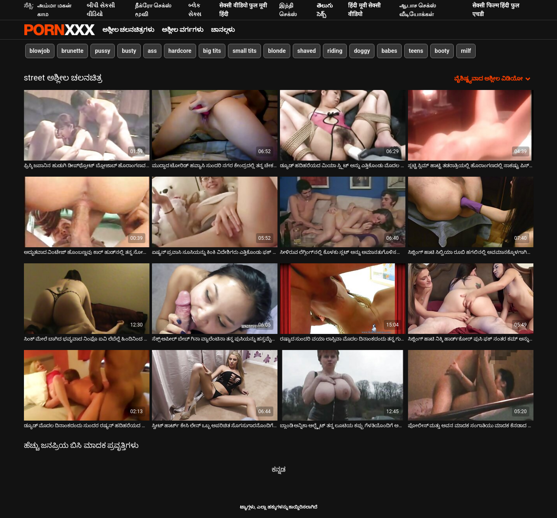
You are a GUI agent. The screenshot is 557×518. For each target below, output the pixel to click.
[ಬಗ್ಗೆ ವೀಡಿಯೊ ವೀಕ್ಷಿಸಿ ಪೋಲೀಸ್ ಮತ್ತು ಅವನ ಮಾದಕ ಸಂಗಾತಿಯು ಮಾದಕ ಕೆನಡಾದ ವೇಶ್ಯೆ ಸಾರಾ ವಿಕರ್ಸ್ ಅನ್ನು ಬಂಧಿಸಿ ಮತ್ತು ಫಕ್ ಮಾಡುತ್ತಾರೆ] (470, 385)
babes (389, 50)
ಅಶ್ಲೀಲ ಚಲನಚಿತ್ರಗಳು (128, 29)
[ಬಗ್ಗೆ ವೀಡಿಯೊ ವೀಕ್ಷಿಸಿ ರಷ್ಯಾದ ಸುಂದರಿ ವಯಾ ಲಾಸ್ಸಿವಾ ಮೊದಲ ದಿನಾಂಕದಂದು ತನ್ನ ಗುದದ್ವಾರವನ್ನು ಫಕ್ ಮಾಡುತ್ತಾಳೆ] (342, 298)
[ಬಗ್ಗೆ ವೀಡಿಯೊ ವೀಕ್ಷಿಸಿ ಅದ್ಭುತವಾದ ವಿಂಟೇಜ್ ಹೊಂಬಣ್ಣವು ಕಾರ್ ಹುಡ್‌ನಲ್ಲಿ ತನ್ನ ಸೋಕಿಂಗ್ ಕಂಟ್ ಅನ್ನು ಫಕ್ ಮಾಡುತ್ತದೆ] (86, 212)
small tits (244, 50)
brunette (72, 50)
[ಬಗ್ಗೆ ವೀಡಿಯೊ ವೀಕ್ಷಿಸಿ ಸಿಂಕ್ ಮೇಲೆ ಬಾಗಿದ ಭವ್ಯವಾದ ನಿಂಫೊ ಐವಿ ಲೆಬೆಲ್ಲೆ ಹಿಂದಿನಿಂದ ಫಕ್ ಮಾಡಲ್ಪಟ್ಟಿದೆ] (86, 298)
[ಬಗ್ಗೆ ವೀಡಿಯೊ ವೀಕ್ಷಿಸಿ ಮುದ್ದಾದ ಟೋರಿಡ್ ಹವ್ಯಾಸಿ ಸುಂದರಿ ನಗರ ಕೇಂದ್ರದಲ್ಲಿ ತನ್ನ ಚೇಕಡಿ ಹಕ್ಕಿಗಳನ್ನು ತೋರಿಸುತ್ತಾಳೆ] (214, 125)
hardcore (180, 50)
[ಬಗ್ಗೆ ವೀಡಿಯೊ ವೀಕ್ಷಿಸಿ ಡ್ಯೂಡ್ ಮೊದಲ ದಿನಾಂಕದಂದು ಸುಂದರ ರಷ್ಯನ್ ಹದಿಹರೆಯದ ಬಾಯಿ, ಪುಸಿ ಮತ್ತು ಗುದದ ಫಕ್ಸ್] (86, 385)
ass (152, 50)
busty (129, 50)
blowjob (40, 50)
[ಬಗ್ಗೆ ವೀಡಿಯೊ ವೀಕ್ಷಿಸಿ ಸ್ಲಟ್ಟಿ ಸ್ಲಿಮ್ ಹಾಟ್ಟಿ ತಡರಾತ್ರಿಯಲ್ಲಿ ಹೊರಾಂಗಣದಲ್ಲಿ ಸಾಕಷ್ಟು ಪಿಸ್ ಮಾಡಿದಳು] (470, 125)
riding (334, 50)
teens (416, 50)
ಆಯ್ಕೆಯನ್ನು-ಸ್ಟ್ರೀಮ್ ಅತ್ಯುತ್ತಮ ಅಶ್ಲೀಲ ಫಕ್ (59, 29)
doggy (362, 50)
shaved (306, 50)
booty (442, 50)
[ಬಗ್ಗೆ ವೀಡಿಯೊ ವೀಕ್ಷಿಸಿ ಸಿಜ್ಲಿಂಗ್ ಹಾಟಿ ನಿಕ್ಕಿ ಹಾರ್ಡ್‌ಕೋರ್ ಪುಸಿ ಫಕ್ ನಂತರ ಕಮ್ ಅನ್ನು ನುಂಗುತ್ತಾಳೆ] (470, 298)
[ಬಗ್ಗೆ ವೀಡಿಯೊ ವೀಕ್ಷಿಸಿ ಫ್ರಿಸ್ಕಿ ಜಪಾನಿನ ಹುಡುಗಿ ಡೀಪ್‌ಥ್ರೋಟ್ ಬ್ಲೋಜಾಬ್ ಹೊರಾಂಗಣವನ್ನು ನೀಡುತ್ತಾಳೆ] (86, 125)
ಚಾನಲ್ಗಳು (223, 29)
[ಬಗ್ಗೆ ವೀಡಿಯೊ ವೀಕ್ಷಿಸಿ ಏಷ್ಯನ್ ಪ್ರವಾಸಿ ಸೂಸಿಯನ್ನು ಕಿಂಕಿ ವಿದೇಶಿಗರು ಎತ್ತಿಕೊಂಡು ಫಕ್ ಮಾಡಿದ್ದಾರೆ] (214, 212)
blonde (277, 50)
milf (466, 50)
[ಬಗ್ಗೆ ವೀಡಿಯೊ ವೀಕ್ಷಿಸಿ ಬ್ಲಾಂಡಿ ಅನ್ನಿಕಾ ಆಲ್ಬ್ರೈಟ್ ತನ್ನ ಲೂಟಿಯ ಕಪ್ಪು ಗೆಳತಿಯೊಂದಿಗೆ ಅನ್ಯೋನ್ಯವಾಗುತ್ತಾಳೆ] (342, 385)
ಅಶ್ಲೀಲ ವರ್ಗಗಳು (183, 29)
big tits (212, 50)
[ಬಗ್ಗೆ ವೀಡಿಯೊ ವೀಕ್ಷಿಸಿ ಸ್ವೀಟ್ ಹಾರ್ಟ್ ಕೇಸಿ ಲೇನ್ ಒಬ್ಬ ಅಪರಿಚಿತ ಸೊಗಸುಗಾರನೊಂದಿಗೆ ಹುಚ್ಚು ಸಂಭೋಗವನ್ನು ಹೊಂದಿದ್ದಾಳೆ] (214, 385)
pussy (102, 50)
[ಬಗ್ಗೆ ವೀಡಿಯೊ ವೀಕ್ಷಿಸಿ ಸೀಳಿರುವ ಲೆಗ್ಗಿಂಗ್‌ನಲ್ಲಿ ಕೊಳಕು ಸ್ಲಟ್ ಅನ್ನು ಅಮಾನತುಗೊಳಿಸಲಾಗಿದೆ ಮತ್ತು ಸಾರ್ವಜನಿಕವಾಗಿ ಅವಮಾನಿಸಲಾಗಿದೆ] (342, 212)
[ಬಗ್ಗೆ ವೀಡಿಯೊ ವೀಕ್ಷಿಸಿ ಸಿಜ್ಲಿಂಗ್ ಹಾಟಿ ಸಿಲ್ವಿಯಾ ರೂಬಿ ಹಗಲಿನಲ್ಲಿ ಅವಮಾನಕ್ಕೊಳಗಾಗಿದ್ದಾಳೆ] (470, 212)
